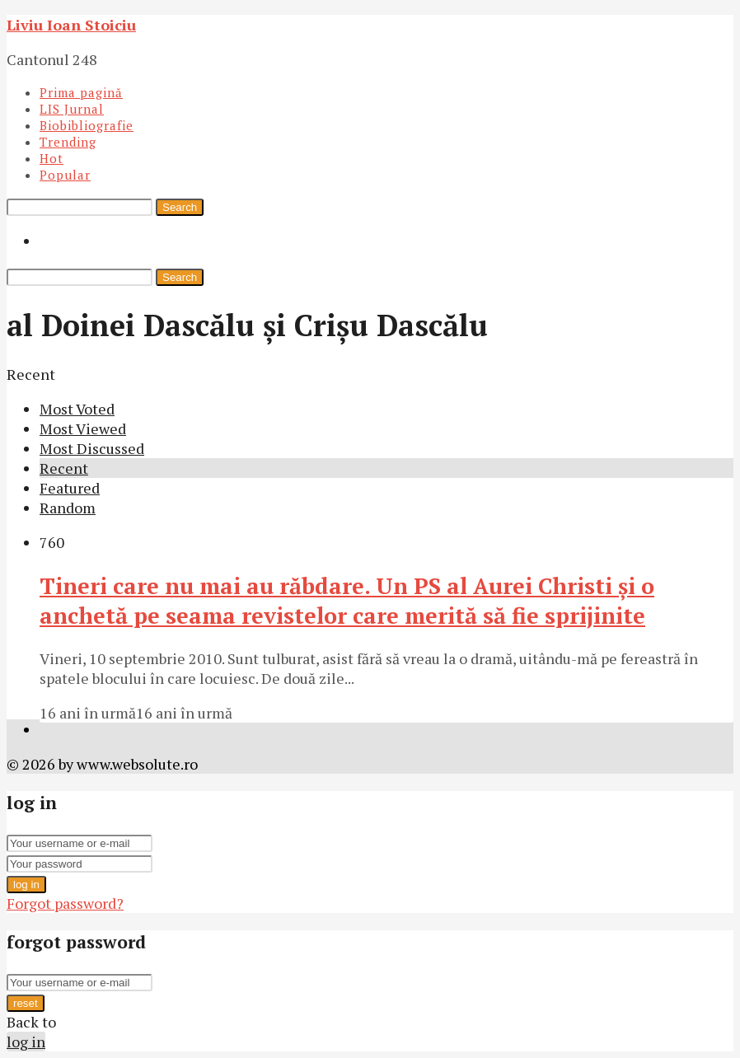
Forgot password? (65, 903)
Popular (65, 174)
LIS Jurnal (72, 109)
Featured (70, 488)
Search (179, 207)
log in (26, 884)
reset (25, 1003)
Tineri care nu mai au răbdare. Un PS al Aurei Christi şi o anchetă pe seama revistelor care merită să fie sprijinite (347, 600)
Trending (68, 141)
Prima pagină (81, 92)
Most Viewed (83, 428)
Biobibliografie (86, 125)
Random (68, 507)
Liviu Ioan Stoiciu (71, 25)
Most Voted (77, 409)
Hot (51, 158)
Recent (64, 468)
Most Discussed (92, 448)
